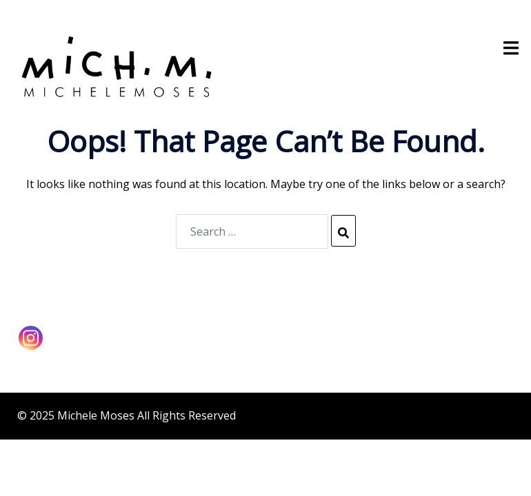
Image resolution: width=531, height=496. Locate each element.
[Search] (343, 231)
